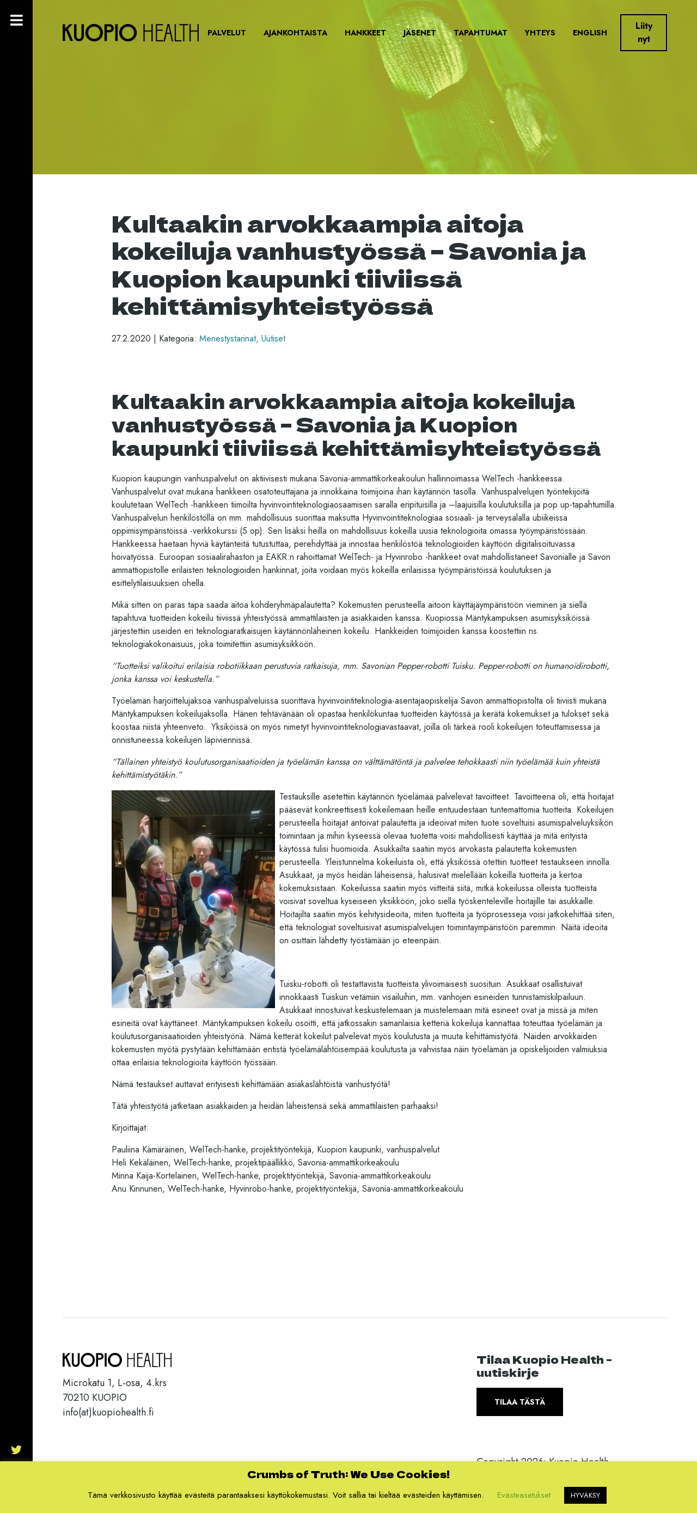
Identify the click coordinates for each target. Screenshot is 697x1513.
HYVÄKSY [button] (585, 1495)
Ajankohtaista (295, 32)
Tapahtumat (481, 32)
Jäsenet (419, 32)
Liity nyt (643, 32)
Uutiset (273, 338)
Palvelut (226, 32)
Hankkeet (365, 32)
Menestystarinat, (230, 338)
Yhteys (540, 32)
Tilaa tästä (519, 1401)
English (590, 32)
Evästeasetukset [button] (524, 1495)
